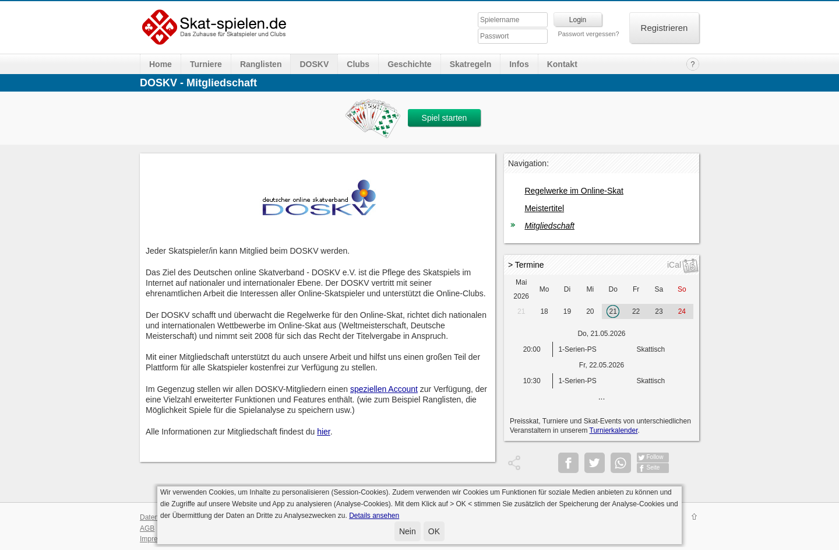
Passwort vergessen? (588, 33)
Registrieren (664, 28)
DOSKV (314, 64)
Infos (518, 64)
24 (682, 311)
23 (658, 311)
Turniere (206, 64)
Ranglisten (261, 64)
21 (521, 311)
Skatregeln (471, 64)
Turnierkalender (614, 430)
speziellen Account (384, 389)
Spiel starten (444, 117)
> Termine (526, 264)
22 (636, 311)
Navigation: (528, 163)
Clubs (358, 64)
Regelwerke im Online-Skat (573, 190)
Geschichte (409, 64)
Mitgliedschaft (549, 225)
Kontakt (562, 64)
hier (323, 431)
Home (160, 64)
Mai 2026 (521, 289)
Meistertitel (544, 208)
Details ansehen (374, 516)
